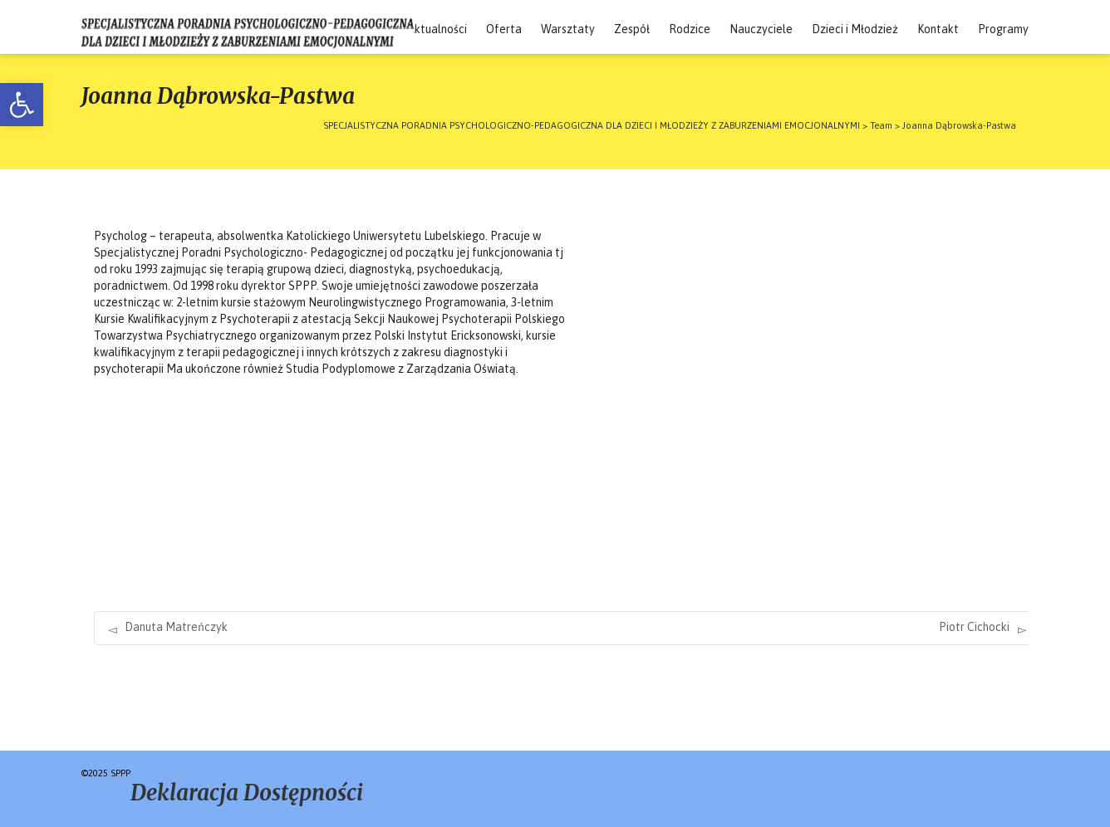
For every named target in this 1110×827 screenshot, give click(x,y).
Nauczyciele (761, 29)
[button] (21, 104)
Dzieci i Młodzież (855, 29)
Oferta (504, 29)
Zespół (632, 29)
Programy (1003, 29)
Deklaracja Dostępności (246, 792)
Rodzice (689, 29)
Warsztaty (568, 29)
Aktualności (437, 29)
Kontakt (938, 29)
